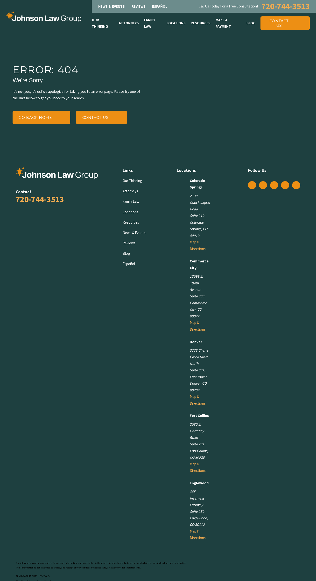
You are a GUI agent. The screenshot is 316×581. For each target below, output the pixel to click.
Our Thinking (132, 180)
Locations (130, 212)
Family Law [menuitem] (149, 23)
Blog (126, 253)
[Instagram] (263, 185)
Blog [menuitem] (250, 23)
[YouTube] (296, 185)
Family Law (131, 201)
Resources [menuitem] (201, 23)
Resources (131, 222)
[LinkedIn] (285, 185)
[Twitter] (274, 185)
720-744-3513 (285, 6)
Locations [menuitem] (176, 23)
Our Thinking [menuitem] (100, 23)
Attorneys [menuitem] (129, 23)
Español (159, 6)
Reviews (139, 6)
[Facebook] (252, 185)
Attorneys (130, 191)
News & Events (111, 6)
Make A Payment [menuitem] (223, 23)
